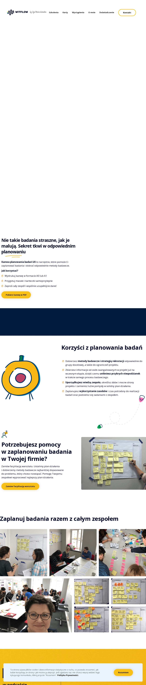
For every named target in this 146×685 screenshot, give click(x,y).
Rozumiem (123, 672)
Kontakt (127, 12)
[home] (28, 12)
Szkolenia (53, 12)
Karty (65, 12)
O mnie (91, 12)
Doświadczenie (106, 12)
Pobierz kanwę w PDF (16, 295)
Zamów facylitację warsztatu (20, 486)
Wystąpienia (78, 12)
